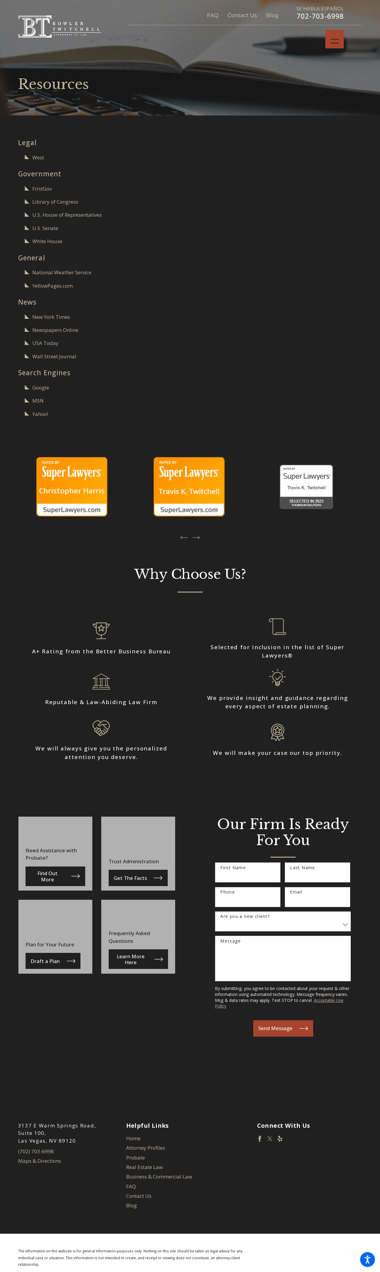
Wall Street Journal (54, 356)
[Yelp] (280, 1137)
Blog (272, 15)
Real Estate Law (144, 1165)
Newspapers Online (55, 330)
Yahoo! (40, 414)
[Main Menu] (334, 39)
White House (47, 241)
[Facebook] (260, 1137)
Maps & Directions (39, 1160)
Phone (227, 891)
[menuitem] (190, 1137)
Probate (135, 1156)
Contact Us (242, 15)
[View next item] (196, 536)
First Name (233, 866)
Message (230, 939)
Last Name (302, 866)
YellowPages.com (52, 285)
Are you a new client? (245, 915)
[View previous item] (184, 536)
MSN (38, 400)
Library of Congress (55, 201)
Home (133, 1137)
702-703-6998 (320, 16)
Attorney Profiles (145, 1146)
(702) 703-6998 (36, 1150)
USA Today (45, 343)
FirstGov (42, 188)
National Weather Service (61, 272)
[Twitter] (270, 1137)
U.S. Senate (45, 228)
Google (40, 387)
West (38, 157)
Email (296, 891)
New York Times (51, 316)
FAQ (212, 15)
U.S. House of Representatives (67, 214)
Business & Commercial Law (159, 1175)
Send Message (283, 1027)
